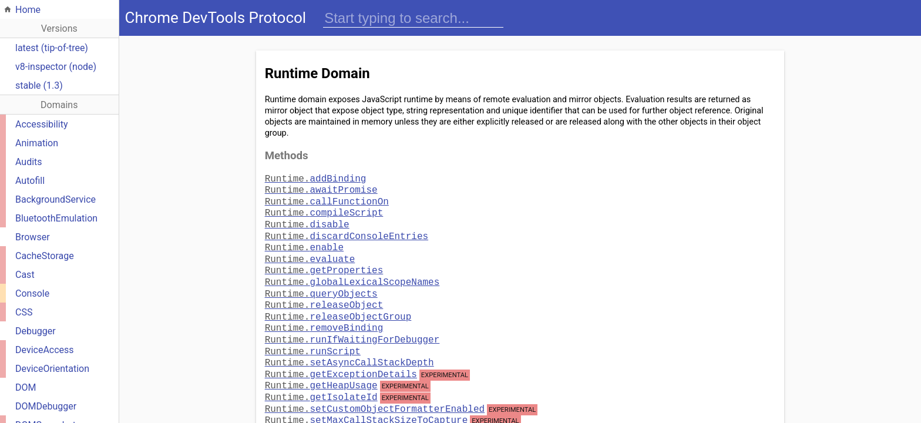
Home (28, 9)
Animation (36, 143)
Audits (28, 161)
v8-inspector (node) (55, 66)
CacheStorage (44, 255)
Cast (25, 274)
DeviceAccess (44, 349)
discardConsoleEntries (346, 229)
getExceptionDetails (341, 353)
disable (307, 219)
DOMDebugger (45, 406)
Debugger (35, 331)
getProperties (324, 260)
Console (32, 293)
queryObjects (321, 281)
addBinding (316, 178)
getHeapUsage (321, 364)
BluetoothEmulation (56, 218)
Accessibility (41, 124)
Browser (32, 237)
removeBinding (324, 312)
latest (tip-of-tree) (51, 47)
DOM (25, 387)
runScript (313, 333)
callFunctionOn (327, 198)
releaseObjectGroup (338, 302)
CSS (23, 312)
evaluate (310, 250)
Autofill (30, 180)
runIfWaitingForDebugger (352, 322)
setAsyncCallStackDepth (349, 343)
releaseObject (324, 291)
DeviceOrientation (52, 368)
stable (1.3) (39, 85)
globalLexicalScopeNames (352, 270)
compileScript (324, 208)
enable (304, 239)
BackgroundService (55, 199)
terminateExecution (338, 411)
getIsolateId (321, 376)
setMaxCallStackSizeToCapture (366, 399)
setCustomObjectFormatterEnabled (375, 388)
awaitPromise (321, 188)
